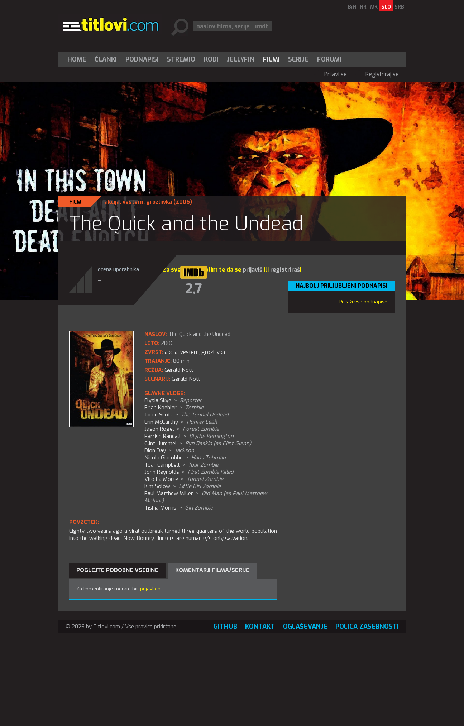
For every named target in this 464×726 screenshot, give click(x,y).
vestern (133, 201)
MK (374, 7)
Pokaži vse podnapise (363, 302)
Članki (106, 59)
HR (363, 7)
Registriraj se (382, 74)
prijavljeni (151, 589)
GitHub (225, 626)
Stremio (181, 59)
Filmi (271, 59)
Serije (298, 59)
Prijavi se (335, 74)
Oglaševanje (305, 626)
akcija (112, 201)
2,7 (193, 288)
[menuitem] (78, 59)
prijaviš (252, 269)
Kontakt (260, 626)
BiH (352, 7)
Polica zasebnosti (367, 626)
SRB (399, 7)
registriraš (285, 269)
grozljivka (159, 201)
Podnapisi (142, 59)
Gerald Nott (186, 379)
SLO (386, 7)
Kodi (211, 59)
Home (76, 59)
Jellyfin (240, 59)
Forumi (329, 59)
